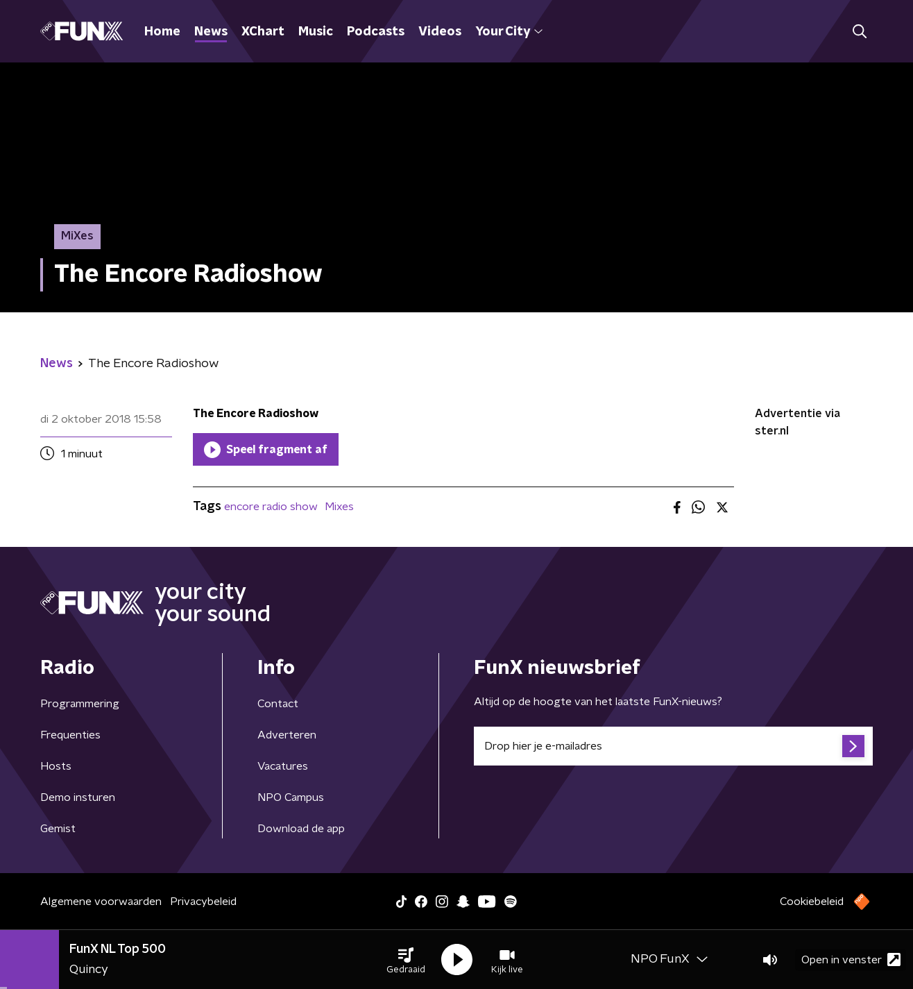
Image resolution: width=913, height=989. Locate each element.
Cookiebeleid (812, 901)
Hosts (55, 766)
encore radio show (271, 506)
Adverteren (286, 735)
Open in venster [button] (851, 959)
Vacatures (282, 766)
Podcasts (375, 32)
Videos (439, 32)
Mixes (339, 506)
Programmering (79, 703)
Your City (509, 32)
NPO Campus (290, 797)
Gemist (58, 828)
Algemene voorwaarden (101, 901)
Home (162, 32)
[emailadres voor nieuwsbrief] (673, 746)
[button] (406, 960)
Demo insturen (77, 797)
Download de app (301, 828)
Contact (277, 703)
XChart (262, 32)
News (211, 32)
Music (315, 32)
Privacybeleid (203, 901)
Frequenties (70, 735)
